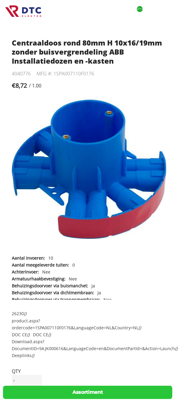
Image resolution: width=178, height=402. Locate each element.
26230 (19, 313)
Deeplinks (23, 355)
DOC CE (21, 334)
